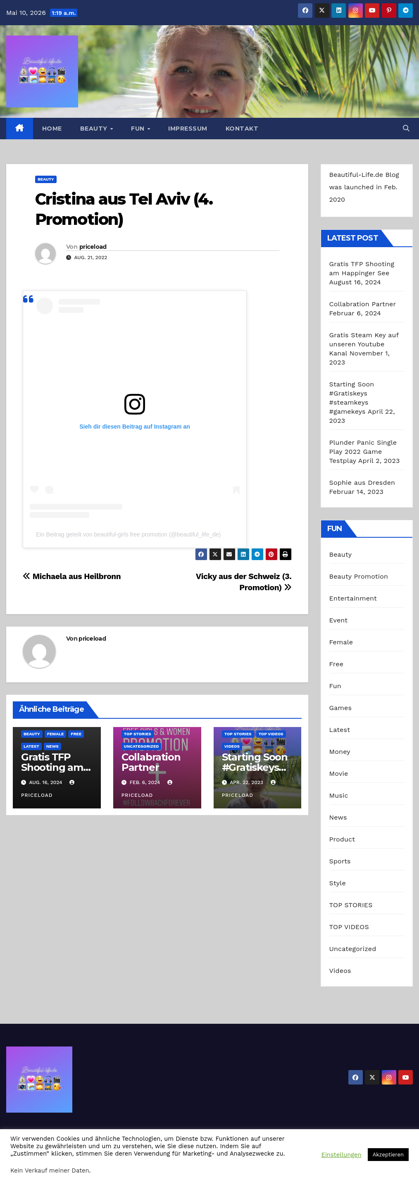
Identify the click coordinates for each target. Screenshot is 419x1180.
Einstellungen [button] (341, 1155)
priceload (93, 246)
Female (55, 734)
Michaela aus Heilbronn (72, 576)
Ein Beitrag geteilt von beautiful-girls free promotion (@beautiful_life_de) (128, 534)
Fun (138, 128)
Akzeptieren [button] (388, 1154)
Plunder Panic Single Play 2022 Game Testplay (363, 452)
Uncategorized (141, 746)
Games (340, 708)
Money (339, 752)
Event (338, 620)
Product (342, 839)
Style (337, 883)
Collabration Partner (151, 762)
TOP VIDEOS (271, 734)
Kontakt (242, 128)
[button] (406, 128)
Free (76, 734)
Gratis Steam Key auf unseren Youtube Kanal (364, 344)
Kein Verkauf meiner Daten (49, 1170)
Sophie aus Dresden (362, 482)
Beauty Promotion (358, 576)
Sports (340, 861)
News (52, 746)
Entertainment (353, 598)
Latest (31, 746)
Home (52, 128)
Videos (232, 746)
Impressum (187, 128)
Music (338, 795)
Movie (338, 773)
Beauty (95, 128)
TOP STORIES (137, 734)
